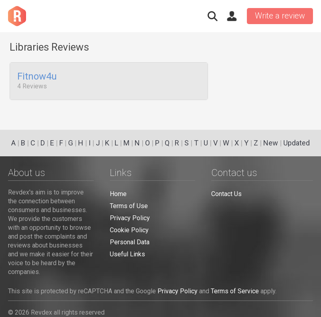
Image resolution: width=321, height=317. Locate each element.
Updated (296, 143)
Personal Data (129, 242)
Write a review (280, 15)
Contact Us (226, 194)
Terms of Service (235, 291)
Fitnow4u (37, 77)
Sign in (231, 16)
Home (118, 194)
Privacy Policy (130, 218)
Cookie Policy (129, 230)
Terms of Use (129, 206)
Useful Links (127, 254)
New (270, 143)
